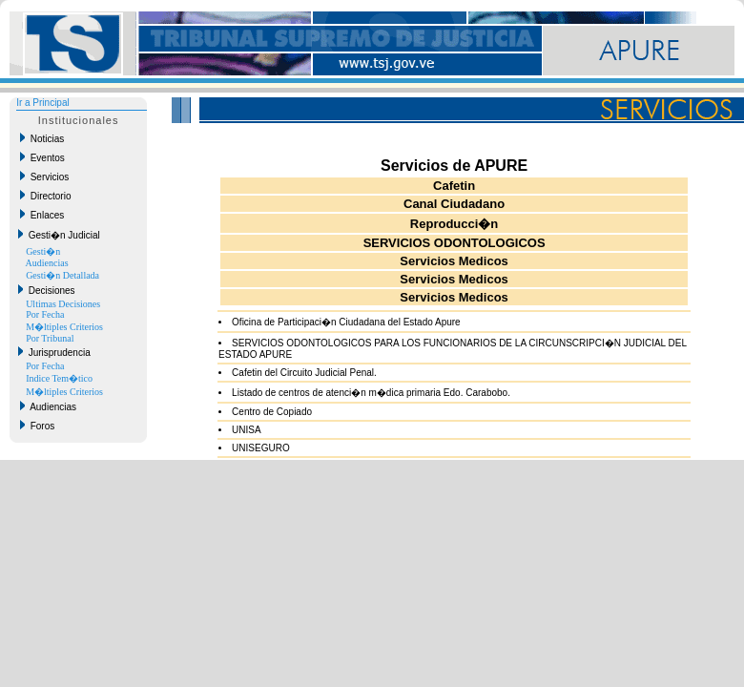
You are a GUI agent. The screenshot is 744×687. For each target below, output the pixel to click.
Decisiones (46, 290)
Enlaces (42, 214)
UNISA (246, 430)
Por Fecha (45, 314)
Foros (37, 425)
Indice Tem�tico (59, 378)
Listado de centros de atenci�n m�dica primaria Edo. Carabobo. (371, 392)
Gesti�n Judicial (59, 234)
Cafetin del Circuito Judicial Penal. (304, 372)
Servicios (44, 176)
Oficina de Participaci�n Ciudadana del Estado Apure (346, 322)
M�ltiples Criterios (64, 327)
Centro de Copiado (272, 411)
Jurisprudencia (54, 352)
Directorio (45, 195)
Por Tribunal (49, 338)
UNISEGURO (261, 448)
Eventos (42, 157)
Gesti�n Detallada (62, 275)
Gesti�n (43, 251)
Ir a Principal (43, 102)
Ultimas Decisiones (63, 304)
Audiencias (47, 263)
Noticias (42, 138)
